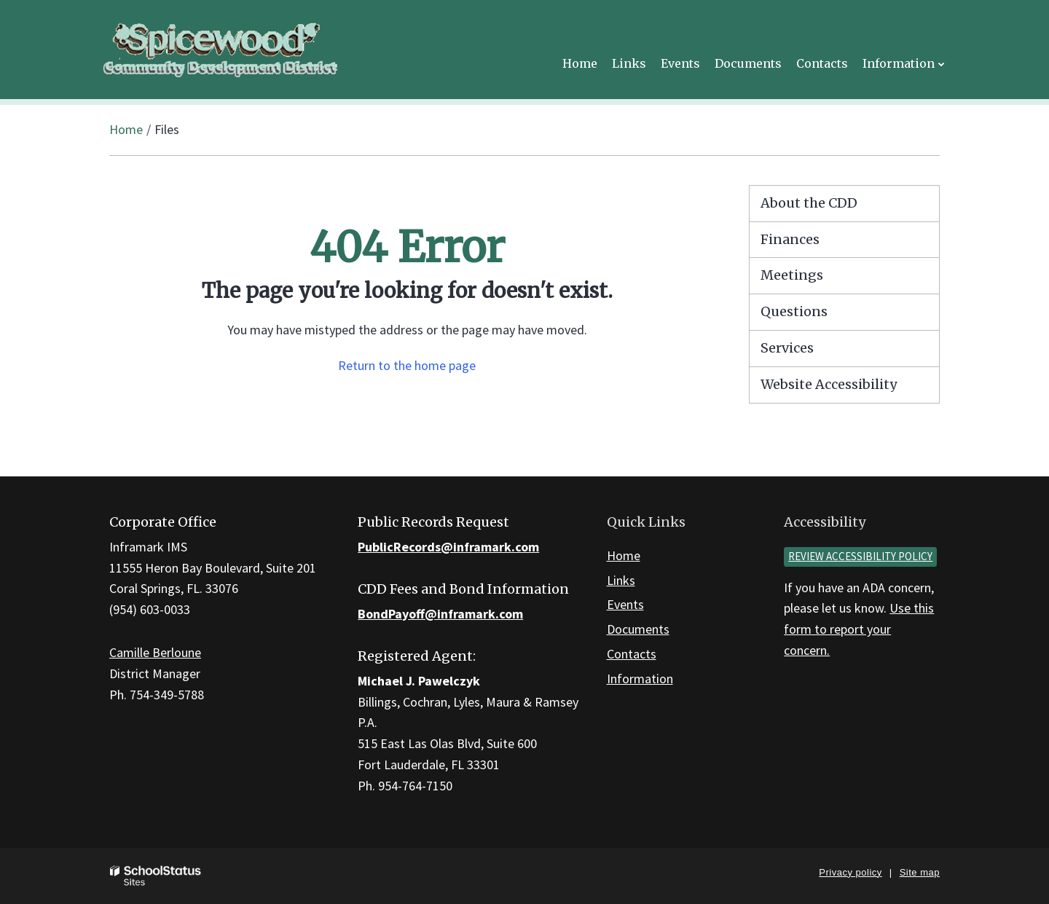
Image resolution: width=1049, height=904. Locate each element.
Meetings (792, 275)
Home (126, 129)
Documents (638, 629)
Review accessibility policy (860, 556)
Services (787, 347)
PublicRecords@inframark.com (448, 546)
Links (621, 580)
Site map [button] (920, 872)
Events (625, 604)
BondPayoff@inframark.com (440, 613)
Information (640, 678)
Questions (794, 311)
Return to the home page (407, 365)
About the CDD (809, 202)
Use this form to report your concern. (859, 629)
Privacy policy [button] (850, 872)
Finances (790, 239)
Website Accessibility (829, 384)
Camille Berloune (155, 652)
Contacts (631, 653)
